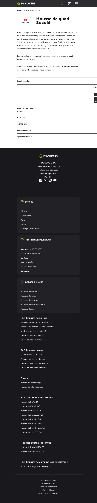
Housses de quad (28, 309)
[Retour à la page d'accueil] (26, 3)
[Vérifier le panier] (69, 3)
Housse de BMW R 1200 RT (32, 447)
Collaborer (25, 271)
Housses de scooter (29, 300)
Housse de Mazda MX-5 (31, 410)
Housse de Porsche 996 (31, 423)
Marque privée (27, 262)
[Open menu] (76, 3)
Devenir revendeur (28, 266)
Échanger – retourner (30, 228)
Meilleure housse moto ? (31, 354)
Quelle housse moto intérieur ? (34, 367)
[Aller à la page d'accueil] (48, 156)
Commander (26, 215)
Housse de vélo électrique (32, 387)
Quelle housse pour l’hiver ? (32, 340)
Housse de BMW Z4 (29, 402)
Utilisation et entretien (30, 253)
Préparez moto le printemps (33, 359)
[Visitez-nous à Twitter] (45, 180)
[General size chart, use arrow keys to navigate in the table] (57, 109)
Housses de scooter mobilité (33, 304)
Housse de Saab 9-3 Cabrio (32, 432)
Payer (23, 220)
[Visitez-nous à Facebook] (40, 180)
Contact (24, 258)
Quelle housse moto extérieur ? (34, 363)
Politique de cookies (48, 483)
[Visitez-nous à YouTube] (54, 180)
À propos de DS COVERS (31, 249)
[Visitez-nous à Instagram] (50, 180)
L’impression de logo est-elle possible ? (37, 327)
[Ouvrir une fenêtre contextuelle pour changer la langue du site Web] (62, 3)
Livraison (24, 224)
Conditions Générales (48, 480)
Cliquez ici (54, 170)
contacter (49, 70)
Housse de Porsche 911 (31, 419)
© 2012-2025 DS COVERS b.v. (48, 493)
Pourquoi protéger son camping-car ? (36, 466)
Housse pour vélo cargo (31, 382)
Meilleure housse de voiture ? (33, 331)
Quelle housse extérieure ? (32, 335)
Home (19, 10)
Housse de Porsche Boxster (33, 428)
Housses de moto (28, 296)
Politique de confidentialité (48, 487)
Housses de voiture (29, 291)
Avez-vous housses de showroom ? (36, 322)
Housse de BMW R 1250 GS (32, 451)
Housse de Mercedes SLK (32, 415)
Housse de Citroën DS (30, 406)
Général (24, 211)
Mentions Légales (48, 490)
